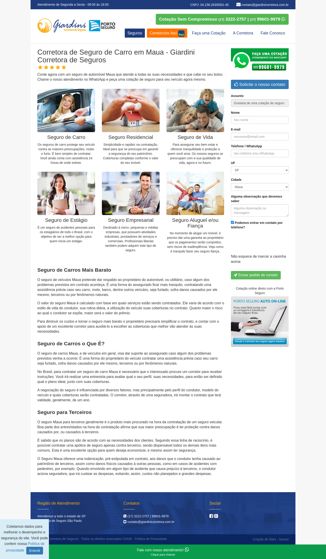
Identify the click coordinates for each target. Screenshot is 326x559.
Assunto (237, 96)
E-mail (235, 129)
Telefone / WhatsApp (246, 146)
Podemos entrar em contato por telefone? (257, 225)
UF (233, 163)
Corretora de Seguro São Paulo (59, 521)
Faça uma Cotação (208, 33)
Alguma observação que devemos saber (256, 199)
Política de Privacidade (151, 539)
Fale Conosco (273, 33)
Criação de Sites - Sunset (271, 539)
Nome (235, 112)
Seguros (134, 33)
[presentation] (265, 243)
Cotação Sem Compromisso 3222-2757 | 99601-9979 (222, 19)
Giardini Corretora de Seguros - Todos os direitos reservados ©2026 (84, 539)
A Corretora (243, 33)
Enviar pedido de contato (256, 275)
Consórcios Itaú (167, 33)
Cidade (236, 179)
